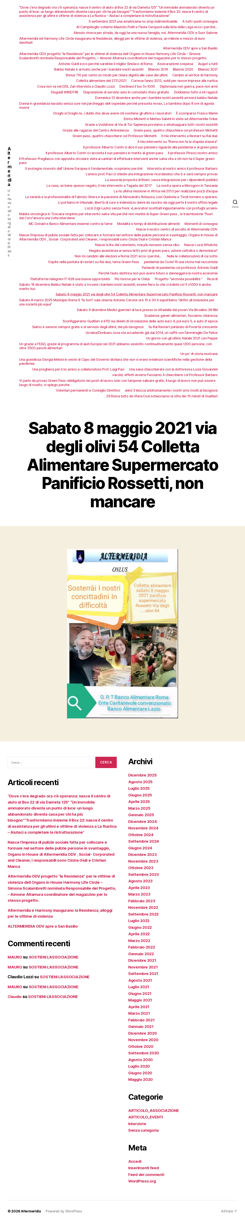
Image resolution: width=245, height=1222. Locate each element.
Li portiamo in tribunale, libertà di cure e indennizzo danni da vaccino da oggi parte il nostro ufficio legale (138, 202)
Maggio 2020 (141, 1079)
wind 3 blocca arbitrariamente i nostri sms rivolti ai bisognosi (171, 390)
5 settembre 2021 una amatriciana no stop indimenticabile (133, 21)
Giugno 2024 (140, 848)
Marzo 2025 (139, 808)
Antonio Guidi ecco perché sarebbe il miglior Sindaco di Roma (105, 64)
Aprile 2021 (139, 1006)
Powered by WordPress (65, 1211)
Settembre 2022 (143, 914)
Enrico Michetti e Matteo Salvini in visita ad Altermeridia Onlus (171, 119)
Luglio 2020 (139, 1066)
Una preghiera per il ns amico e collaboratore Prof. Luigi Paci (78, 369)
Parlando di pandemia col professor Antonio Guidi (180, 268)
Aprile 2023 (139, 887)
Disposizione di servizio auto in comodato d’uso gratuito (126, 92)
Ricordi (212, 279)
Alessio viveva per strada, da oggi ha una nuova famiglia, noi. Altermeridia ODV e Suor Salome (146, 33)
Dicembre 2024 (143, 821)
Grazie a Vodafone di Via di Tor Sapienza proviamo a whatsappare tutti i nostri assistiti (151, 125)
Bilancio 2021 (208, 69)
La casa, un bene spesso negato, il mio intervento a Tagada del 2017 (99, 186)
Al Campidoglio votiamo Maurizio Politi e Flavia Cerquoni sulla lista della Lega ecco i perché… (147, 27)
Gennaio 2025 (141, 814)
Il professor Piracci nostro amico (193, 153)
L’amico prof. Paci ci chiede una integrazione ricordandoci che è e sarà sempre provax (152, 174)
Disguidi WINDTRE (64, 92)
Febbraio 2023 (142, 900)
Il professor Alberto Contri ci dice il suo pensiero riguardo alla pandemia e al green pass (150, 147)
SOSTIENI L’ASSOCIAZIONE (55, 957)
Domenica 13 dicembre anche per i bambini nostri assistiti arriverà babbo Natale (156, 98)
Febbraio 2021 (142, 1020)
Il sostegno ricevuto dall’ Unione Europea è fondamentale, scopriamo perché (83, 168)
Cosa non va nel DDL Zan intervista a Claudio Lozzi (76, 86)
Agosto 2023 (140, 881)
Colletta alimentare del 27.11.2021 (101, 81)
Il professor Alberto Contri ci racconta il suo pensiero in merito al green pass (104, 153)
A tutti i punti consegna (200, 21)
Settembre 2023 (143, 874)
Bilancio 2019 (158, 69)
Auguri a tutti (208, 64)
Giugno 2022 (140, 927)
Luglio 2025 (139, 788)
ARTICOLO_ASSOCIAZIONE (154, 1110)
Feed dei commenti (146, 1174)
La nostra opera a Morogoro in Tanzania (187, 186)
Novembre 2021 (143, 967)
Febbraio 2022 (142, 947)
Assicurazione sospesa (175, 64)
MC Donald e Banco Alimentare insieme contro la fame (71, 224)
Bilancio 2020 (183, 69)
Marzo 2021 (139, 1013)
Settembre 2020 (144, 1053)
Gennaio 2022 (141, 953)
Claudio (15, 996)
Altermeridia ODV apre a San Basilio (190, 48)
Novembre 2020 (143, 1039)
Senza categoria (143, 1130)
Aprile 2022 (139, 933)
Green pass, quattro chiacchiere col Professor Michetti (115, 136)
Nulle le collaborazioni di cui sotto (192, 256)
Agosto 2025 (140, 781)
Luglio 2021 (139, 986)
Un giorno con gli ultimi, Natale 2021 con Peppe (182, 338)
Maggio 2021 (140, 1000)
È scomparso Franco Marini (197, 113)
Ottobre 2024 (141, 834)
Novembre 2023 (143, 861)
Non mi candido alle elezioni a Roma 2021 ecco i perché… (118, 256)
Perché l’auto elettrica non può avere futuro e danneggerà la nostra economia (158, 273)
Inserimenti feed (144, 1167)
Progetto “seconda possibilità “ (179, 279)
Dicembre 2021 (142, 960)
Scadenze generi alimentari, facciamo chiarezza (181, 316)
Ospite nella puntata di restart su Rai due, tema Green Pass (93, 262)
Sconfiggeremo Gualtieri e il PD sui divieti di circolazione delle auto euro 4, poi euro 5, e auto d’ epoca (140, 321)
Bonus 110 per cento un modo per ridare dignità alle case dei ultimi (116, 75)
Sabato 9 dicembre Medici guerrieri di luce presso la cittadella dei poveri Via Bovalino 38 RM (147, 310)
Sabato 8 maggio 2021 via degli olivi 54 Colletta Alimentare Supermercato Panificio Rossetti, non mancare (137, 294)
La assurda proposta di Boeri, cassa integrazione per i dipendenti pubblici (161, 180)
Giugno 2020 (140, 1072)
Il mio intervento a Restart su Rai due (189, 136)
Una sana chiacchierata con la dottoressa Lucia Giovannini (173, 369)
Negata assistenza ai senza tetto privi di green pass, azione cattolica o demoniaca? (153, 251)
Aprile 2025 (139, 801)
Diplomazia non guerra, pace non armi (189, 86)
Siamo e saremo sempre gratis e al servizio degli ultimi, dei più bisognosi (88, 327)
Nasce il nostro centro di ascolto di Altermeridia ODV (177, 229)
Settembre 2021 (143, 973)
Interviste (137, 1123)
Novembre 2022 (143, 907)
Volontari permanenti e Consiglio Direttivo (88, 390)
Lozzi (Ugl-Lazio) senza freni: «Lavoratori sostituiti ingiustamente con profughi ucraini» (151, 208)
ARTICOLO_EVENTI (146, 1117)
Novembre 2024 (143, 828)
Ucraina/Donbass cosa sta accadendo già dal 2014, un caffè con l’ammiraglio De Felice (152, 333)
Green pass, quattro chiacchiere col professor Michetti (176, 130)
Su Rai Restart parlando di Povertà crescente (183, 327)
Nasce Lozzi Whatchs (201, 245)
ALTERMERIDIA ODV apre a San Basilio (44, 926)
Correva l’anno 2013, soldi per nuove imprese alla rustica (174, 81)
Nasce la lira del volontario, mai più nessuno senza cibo (137, 245)
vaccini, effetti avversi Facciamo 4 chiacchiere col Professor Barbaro (165, 375)
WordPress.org (142, 1181)
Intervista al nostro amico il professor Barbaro (182, 168)
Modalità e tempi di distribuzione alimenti (148, 224)
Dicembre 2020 (143, 1033)
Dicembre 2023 (143, 854)
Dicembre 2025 (143, 775)
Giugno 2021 (140, 993)
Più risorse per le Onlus (132, 279)
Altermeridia (9, 166)
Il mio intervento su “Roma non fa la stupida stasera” (178, 142)
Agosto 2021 (140, 980)
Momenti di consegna (201, 224)
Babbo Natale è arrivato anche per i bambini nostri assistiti (98, 69)
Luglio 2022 (139, 920)
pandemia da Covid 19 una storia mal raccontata (181, 262)
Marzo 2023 (139, 894)
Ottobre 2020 (141, 1046)
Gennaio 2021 (141, 1026)
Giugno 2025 (140, 795)
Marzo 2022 (139, 940)
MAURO (15, 957)
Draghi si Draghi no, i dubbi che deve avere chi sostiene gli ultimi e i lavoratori (112, 113)
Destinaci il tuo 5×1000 (137, 86)
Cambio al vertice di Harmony (195, 75)
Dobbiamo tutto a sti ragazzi (196, 92)
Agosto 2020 (140, 1059)
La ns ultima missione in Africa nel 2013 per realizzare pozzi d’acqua (166, 191)
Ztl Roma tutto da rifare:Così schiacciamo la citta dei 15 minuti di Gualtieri (162, 396)
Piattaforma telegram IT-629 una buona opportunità (70, 279)
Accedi (135, 1161)
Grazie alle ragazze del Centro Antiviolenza (96, 130)
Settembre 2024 (144, 841)
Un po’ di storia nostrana (199, 354)
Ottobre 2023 (141, 867)
